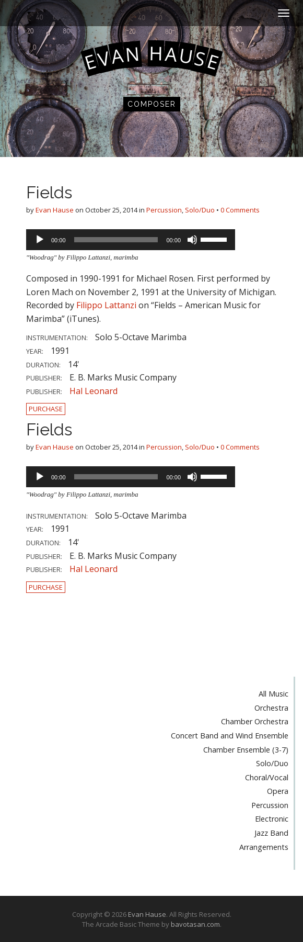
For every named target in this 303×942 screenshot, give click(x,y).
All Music (273, 694)
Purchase (46, 408)
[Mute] (192, 239)
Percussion (164, 210)
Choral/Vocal (266, 777)
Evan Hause (55, 210)
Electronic (271, 819)
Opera (277, 791)
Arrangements (263, 847)
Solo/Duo (200, 210)
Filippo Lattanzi (106, 305)
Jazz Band (271, 833)
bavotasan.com (195, 924)
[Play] (39, 239)
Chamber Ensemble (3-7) (245, 750)
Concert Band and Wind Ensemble (229, 736)
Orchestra (271, 708)
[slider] (116, 239)
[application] (130, 239)
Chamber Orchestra (254, 721)
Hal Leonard (93, 391)
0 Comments (240, 210)
